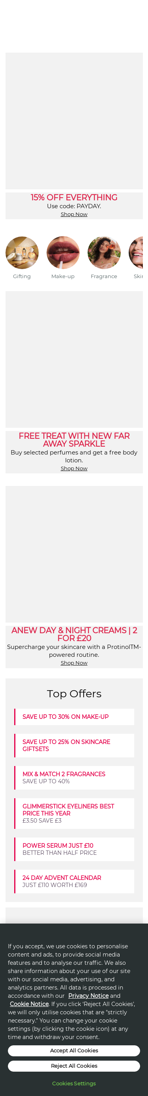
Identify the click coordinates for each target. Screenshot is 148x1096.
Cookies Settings (74, 1083)
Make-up (63, 276)
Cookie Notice (29, 1004)
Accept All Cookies (74, 1050)
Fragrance (104, 276)
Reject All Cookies (74, 1066)
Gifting (22, 276)
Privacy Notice (88, 995)
